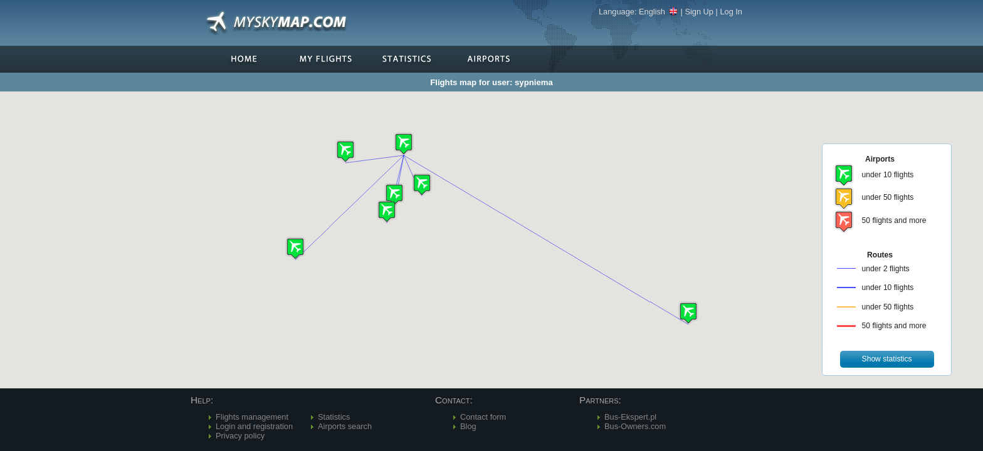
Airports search (345, 426)
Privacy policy (240, 435)
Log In (731, 11)
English (658, 11)
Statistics (334, 417)
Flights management (252, 417)
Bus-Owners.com (635, 426)
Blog (468, 426)
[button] (404, 143)
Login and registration (254, 426)
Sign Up (699, 11)
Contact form (483, 417)
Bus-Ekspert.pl (630, 417)
